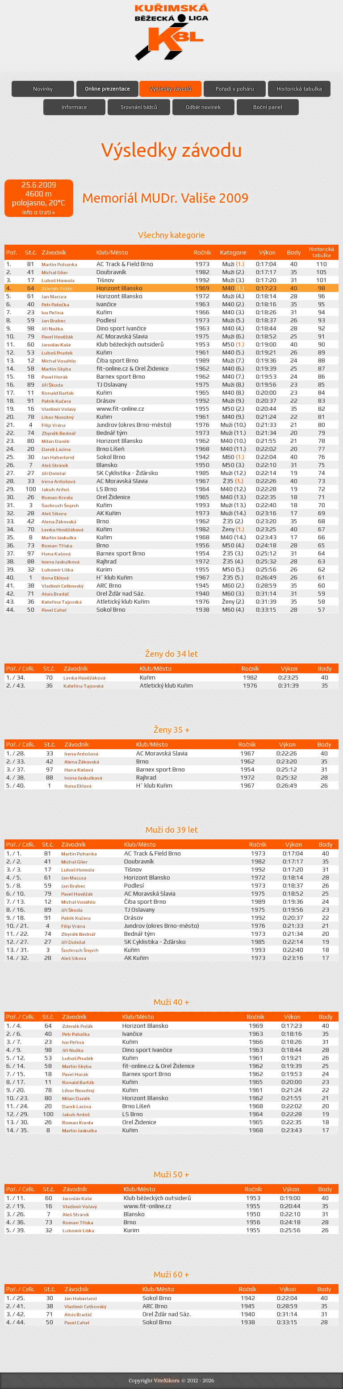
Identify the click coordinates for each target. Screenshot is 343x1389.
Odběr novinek (203, 107)
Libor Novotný (59, 416)
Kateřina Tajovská (64, 601)
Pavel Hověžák (59, 336)
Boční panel (268, 107)
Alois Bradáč (56, 593)
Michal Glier (55, 271)
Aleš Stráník (56, 464)
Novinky (42, 88)
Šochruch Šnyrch (62, 505)
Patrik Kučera (58, 400)
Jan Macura (55, 296)
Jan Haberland (59, 456)
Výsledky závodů (170, 88)
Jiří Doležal (54, 472)
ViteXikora (167, 1380)
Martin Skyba (57, 368)
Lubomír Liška (59, 569)
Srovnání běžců (138, 107)
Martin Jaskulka (61, 537)
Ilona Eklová (56, 577)
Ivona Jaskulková (62, 561)
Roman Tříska (59, 545)
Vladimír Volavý (61, 408)
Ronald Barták (59, 392)
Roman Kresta (59, 497)
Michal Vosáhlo (60, 360)
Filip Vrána (54, 424)
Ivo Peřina (53, 312)
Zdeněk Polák (58, 288)
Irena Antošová (61, 480)
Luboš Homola (60, 280)
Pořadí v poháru (235, 88)
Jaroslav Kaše (58, 344)
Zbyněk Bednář (60, 432)
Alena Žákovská (61, 521)
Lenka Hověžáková (65, 529)
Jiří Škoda (53, 384)
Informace (74, 107)
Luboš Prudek (59, 352)
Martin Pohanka (61, 263)
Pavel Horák (56, 376)
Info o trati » (39, 211)
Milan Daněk (56, 440)
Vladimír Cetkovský (66, 585)
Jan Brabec (54, 320)
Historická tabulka (300, 88)
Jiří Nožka (52, 328)
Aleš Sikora (55, 513)
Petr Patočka (57, 304)
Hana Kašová (57, 553)
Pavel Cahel (55, 609)
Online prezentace (107, 88)
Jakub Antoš (57, 488)
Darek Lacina (57, 448)
